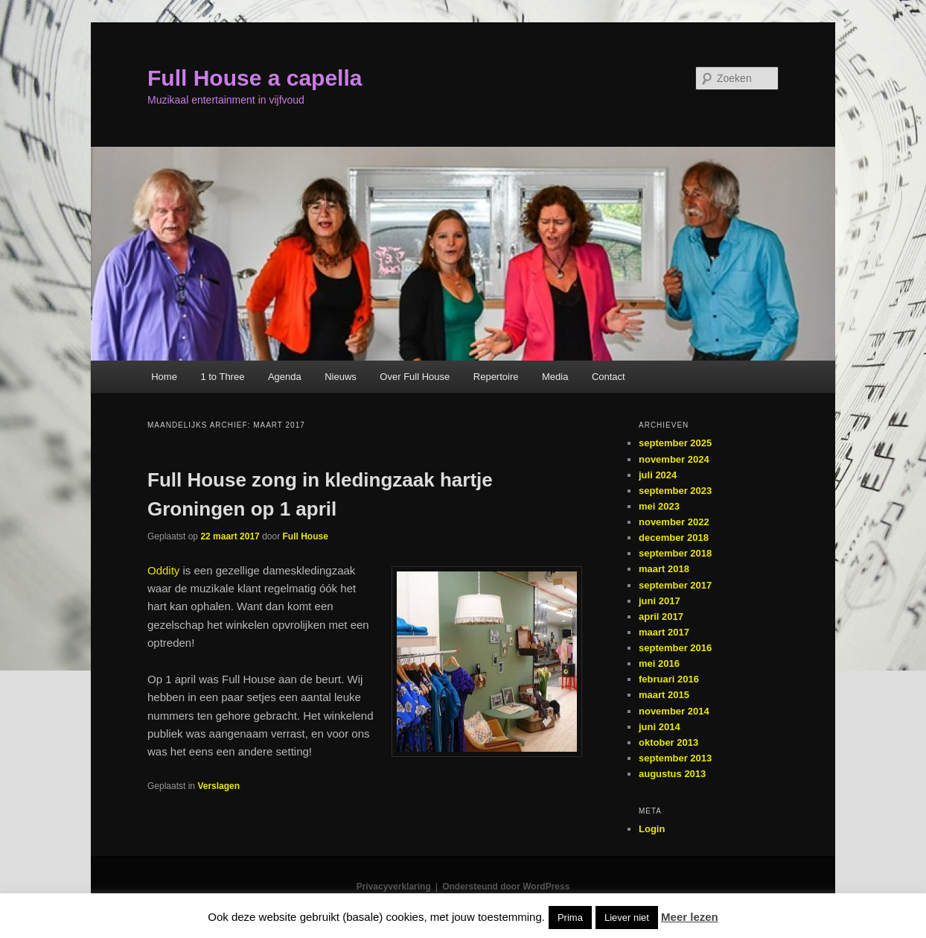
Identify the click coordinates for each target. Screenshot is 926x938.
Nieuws (341, 376)
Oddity (163, 570)
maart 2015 (664, 694)
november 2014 (674, 711)
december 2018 (674, 537)
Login (652, 828)
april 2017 (661, 616)
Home (164, 376)
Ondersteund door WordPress (505, 886)
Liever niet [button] (626, 917)
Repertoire (496, 376)
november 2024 (674, 459)
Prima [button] (570, 917)
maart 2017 (664, 632)
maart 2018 (664, 568)
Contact (608, 376)
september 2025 (675, 443)
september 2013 (675, 758)
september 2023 (675, 490)
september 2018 (675, 553)
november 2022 (674, 521)
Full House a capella (254, 78)
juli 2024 (658, 475)
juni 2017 (659, 600)
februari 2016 (669, 679)
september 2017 (675, 585)
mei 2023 (659, 506)
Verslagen (218, 786)
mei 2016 (659, 663)
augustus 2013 (672, 773)
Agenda (284, 376)
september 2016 (675, 647)
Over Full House (415, 376)
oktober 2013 (668, 742)
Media (555, 376)
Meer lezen (689, 916)
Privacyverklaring (394, 886)
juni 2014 (659, 726)
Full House (305, 536)
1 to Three (222, 376)
